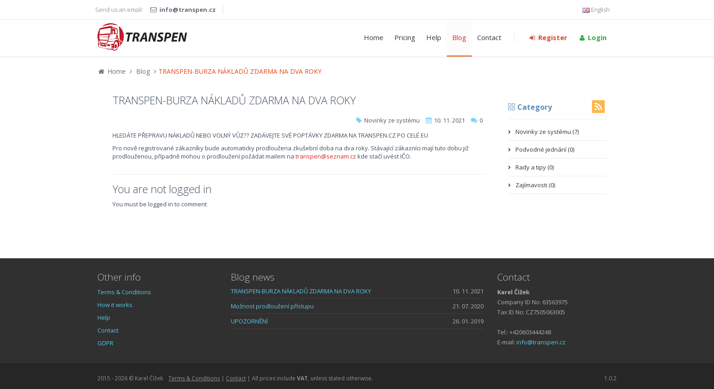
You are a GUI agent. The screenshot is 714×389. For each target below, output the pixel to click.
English (596, 9)
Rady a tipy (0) (534, 167)
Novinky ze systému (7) (547, 132)
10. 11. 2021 (449, 120)
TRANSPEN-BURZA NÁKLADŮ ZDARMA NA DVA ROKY (301, 291)
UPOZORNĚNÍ (249, 321)
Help (433, 37)
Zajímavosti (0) (535, 185)
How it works (115, 305)
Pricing (404, 37)
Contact (489, 37)
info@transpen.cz (187, 9)
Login (592, 37)
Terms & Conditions (124, 292)
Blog (459, 37)
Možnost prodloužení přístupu (272, 306)
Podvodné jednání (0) (544, 149)
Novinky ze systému (392, 120)
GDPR (105, 343)
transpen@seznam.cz (326, 156)
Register (547, 37)
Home (373, 37)
